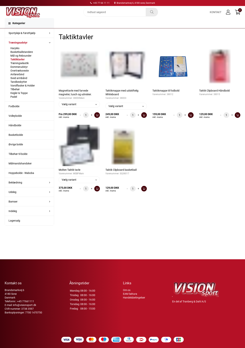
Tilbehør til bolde (18, 160)
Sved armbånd (18, 84)
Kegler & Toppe (19, 99)
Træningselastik (19, 69)
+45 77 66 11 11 (100, 3)
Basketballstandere (21, 58)
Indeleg (13, 217)
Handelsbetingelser (134, 297)
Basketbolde (16, 141)
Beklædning (15, 189)
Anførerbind (17, 81)
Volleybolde (15, 122)
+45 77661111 (25, 301)
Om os (126, 290)
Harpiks (14, 54)
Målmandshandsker (20, 170)
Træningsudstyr (18, 49)
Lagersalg (14, 227)
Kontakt (215, 15)
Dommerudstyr (19, 73)
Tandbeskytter (18, 88)
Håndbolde (15, 132)
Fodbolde (14, 113)
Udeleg (12, 198)
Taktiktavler (17, 66)
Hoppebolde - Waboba (21, 179)
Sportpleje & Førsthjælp (22, 39)
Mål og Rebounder (20, 62)
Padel (13, 103)
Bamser (13, 208)
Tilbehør (15, 96)
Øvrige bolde (16, 151)
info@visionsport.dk (24, 305)
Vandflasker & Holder (22, 92)
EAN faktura (130, 293)
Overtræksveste (19, 77)
